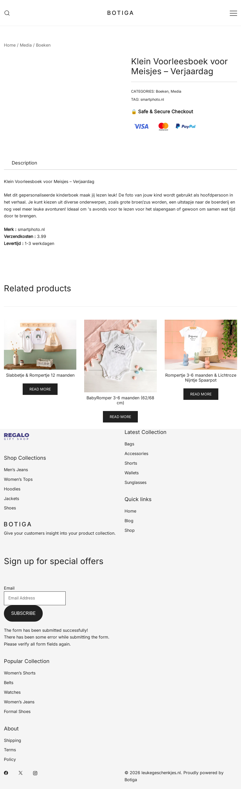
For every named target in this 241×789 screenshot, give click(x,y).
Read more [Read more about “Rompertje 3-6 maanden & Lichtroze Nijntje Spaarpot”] (201, 394)
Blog (129, 520)
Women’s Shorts (19, 673)
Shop (130, 530)
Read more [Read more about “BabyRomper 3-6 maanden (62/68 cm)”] (120, 416)
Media (26, 45)
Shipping (12, 740)
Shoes (10, 507)
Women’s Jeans (19, 701)
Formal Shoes (17, 711)
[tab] (24, 162)
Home (10, 45)
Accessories (136, 453)
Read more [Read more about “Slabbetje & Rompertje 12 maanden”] (40, 389)
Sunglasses (135, 482)
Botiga (131, 779)
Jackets (11, 498)
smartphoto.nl (152, 99)
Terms (10, 749)
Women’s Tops (18, 479)
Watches (12, 692)
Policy (10, 759)
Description (24, 163)
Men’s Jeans (16, 469)
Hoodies (12, 488)
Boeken (43, 45)
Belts (8, 682)
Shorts (131, 463)
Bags (129, 443)
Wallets (132, 472)
